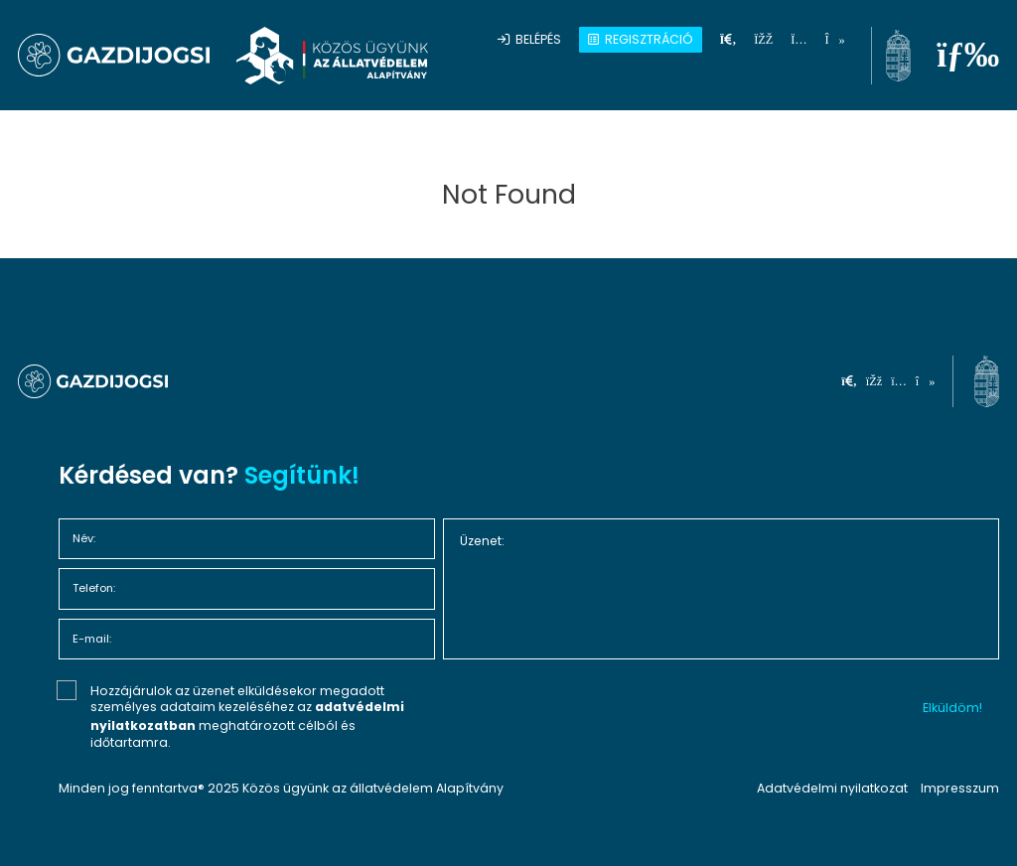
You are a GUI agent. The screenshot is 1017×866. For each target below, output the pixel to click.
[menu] (968, 55)
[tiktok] (834, 39)
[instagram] (799, 39)
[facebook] (763, 39)
